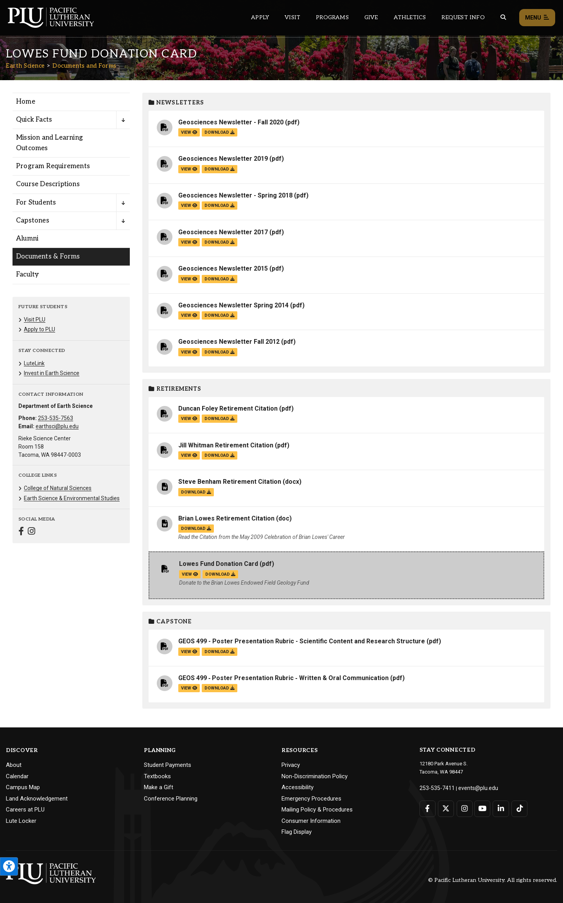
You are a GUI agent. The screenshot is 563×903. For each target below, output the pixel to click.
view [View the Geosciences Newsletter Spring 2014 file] (189, 315)
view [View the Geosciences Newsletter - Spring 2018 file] (189, 205)
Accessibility (298, 787)
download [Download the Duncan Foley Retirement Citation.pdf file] (219, 418)
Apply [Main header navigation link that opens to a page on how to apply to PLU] (260, 17)
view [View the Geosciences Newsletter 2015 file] (189, 279)
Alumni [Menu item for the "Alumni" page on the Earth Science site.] (27, 238)
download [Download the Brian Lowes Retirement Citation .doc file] (196, 528)
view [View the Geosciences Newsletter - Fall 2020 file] (189, 132)
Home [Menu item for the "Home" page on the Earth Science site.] (25, 102)
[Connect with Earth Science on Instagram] (31, 532)
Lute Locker (21, 820)
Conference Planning (170, 798)
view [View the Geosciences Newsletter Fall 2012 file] (189, 352)
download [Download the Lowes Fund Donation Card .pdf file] (220, 574)
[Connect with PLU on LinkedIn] (499, 808)
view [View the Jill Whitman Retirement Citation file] (189, 455)
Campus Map (23, 787)
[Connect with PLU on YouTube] (481, 808)
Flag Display (297, 831)
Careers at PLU (25, 809)
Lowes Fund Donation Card (219, 563)
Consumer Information (311, 820)
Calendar (17, 776)
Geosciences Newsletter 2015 (223, 268)
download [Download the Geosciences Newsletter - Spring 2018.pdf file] (219, 205)
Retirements (175, 389)
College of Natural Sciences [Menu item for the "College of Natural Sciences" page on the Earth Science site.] (57, 488)
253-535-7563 (55, 418)
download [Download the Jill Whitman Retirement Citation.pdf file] (219, 455)
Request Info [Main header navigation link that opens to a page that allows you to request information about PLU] (462, 17)
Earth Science (25, 65)
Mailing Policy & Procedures (317, 809)
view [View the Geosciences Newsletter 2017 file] (189, 242)
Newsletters (176, 102)
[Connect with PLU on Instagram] (463, 808)
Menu (537, 17)
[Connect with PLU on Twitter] (445, 808)
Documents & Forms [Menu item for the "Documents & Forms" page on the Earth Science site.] (48, 256)
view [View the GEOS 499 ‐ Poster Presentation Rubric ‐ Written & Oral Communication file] (189, 688)
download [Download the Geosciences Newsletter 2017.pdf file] (219, 242)
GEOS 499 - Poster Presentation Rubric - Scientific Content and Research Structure (301, 641)
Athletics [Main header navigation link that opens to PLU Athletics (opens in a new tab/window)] (410, 17)
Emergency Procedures (311, 798)
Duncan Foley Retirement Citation (228, 408)
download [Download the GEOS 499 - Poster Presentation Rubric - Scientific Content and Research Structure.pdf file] (219, 651)
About (14, 764)
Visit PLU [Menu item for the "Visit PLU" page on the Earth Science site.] (34, 319)
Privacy (291, 764)
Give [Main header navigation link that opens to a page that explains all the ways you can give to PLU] (371, 17)
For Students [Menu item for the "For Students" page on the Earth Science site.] (36, 202)
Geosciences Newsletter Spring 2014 (234, 305)
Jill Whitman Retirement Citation (225, 445)
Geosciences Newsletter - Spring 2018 (235, 195)
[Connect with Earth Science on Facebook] (21, 532)
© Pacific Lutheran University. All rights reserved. (492, 880)
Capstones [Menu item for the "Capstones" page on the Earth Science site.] (32, 220)
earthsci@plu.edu (57, 426)
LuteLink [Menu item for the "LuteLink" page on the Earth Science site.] (34, 363)
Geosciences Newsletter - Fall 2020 (230, 122)
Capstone (170, 621)
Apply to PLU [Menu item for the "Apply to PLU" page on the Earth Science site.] (39, 329)
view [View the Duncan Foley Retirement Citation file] (189, 418)
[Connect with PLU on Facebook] (428, 808)
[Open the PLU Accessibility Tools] (9, 866)
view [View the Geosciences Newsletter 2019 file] (189, 169)
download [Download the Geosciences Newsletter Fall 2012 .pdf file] (219, 352)
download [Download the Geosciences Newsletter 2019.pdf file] (219, 169)
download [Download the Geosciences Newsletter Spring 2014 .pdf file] (219, 315)
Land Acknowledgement (37, 798)
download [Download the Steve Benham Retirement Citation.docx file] (196, 492)
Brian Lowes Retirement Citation (227, 518)
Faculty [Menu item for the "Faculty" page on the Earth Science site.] (27, 274)
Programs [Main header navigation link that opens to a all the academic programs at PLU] (332, 17)
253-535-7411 (435, 787)
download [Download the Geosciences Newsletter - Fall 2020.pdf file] (219, 132)
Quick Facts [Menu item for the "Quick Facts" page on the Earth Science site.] (34, 120)
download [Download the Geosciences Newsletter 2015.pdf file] (219, 279)
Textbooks (157, 776)
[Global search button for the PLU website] (503, 17)
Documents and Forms (84, 65)
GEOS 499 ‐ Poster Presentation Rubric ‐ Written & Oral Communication (283, 678)
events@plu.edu (472, 787)
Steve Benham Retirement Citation (229, 481)
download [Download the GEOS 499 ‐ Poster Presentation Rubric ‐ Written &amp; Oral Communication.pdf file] (219, 688)
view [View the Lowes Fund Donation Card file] (190, 574)
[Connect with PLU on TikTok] (516, 808)
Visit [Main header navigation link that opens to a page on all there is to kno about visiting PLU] (292, 17)
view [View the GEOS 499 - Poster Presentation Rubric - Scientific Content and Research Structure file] (189, 651)
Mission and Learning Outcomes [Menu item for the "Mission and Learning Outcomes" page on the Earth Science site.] (49, 143)
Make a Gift (158, 787)
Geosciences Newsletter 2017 (223, 232)
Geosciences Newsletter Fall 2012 (229, 341)
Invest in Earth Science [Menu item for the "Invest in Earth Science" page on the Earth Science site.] (51, 373)
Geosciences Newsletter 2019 (223, 158)
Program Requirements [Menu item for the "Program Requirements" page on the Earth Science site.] (53, 166)
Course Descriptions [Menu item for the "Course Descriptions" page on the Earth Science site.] (48, 184)
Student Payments (167, 764)
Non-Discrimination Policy (315, 776)
